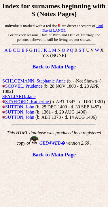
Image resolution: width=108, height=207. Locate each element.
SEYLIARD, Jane (19, 96)
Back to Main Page (54, 67)
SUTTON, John (20, 106)
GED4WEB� (52, 143)
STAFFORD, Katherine (27, 101)
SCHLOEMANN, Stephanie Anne (34, 80)
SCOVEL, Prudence (24, 86)
